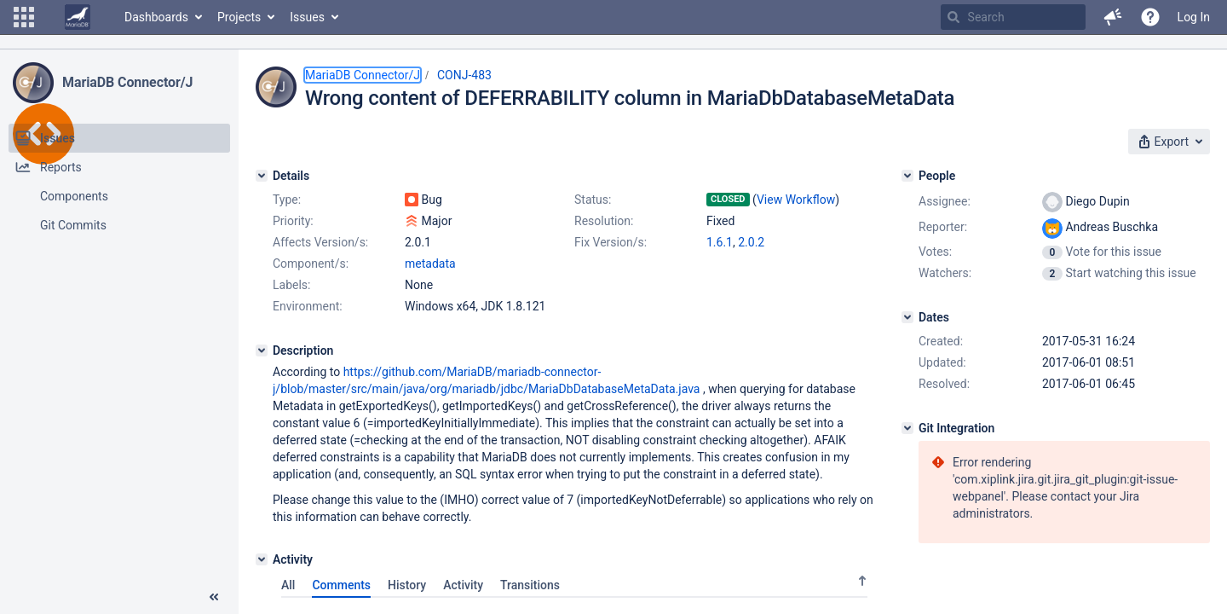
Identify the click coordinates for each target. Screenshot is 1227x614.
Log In (1194, 17)
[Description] (262, 350)
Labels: (291, 285)
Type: (287, 199)
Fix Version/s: (610, 242)
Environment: (308, 306)
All (288, 585)
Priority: (293, 221)
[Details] (262, 176)
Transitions (530, 585)
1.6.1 (719, 242)
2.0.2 (751, 242)
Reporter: (943, 227)
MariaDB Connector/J (127, 82)
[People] (907, 176)
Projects (239, 17)
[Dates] (907, 317)
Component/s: (311, 263)
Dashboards (156, 17)
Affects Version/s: (320, 242)
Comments (341, 585)
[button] (24, 17)
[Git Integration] (907, 428)
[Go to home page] (77, 17)
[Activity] (262, 559)
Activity (463, 585)
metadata (430, 263)
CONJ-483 (464, 75)
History (407, 585)
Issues (307, 17)
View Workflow (796, 199)
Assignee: (945, 201)
